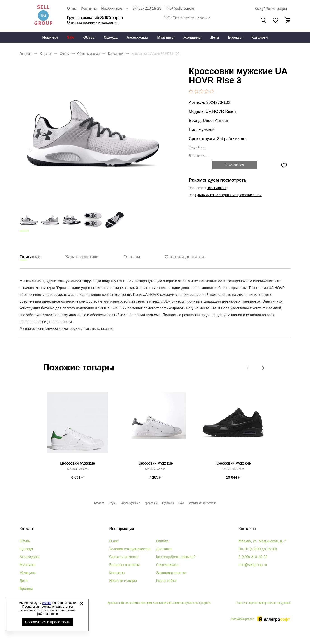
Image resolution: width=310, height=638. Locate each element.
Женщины (192, 37)
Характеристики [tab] (82, 256)
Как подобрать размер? (176, 557)
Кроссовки (115, 53)
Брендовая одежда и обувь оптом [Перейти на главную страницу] (43, 16)
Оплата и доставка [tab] (184, 256)
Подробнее (197, 147)
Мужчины (166, 37)
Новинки (50, 37)
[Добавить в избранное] (284, 165)
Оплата (162, 541)
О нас (72, 8)
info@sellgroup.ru (180, 8)
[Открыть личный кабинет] (270, 9)
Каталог (45, 53)
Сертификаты (167, 565)
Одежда (111, 37)
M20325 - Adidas (155, 469)
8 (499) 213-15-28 (146, 8)
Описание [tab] (30, 256)
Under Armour (215, 120)
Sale (70, 37)
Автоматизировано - (260, 619)
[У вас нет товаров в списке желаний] (275, 20)
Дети (214, 37)
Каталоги (260, 37)
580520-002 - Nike (233, 469)
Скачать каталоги (123, 557)
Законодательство (171, 573)
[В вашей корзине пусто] (288, 20)
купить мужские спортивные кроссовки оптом (228, 195)
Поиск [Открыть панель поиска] (263, 20)
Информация (121, 529)
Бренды (235, 37)
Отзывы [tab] (132, 256)
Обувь (89, 37)
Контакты (89, 8)
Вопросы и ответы (124, 565)
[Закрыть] (81, 603)
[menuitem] (50, 37)
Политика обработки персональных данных (263, 603)
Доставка (164, 549)
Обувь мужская (88, 53)
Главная (26, 53)
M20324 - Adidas (77, 469)
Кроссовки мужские (77, 463)
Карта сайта (166, 581)
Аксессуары (137, 37)
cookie (46, 603)
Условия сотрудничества (129, 549)
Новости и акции (123, 581)
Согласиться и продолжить (47, 622)
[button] (247, 368)
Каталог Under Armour (202, 503)
